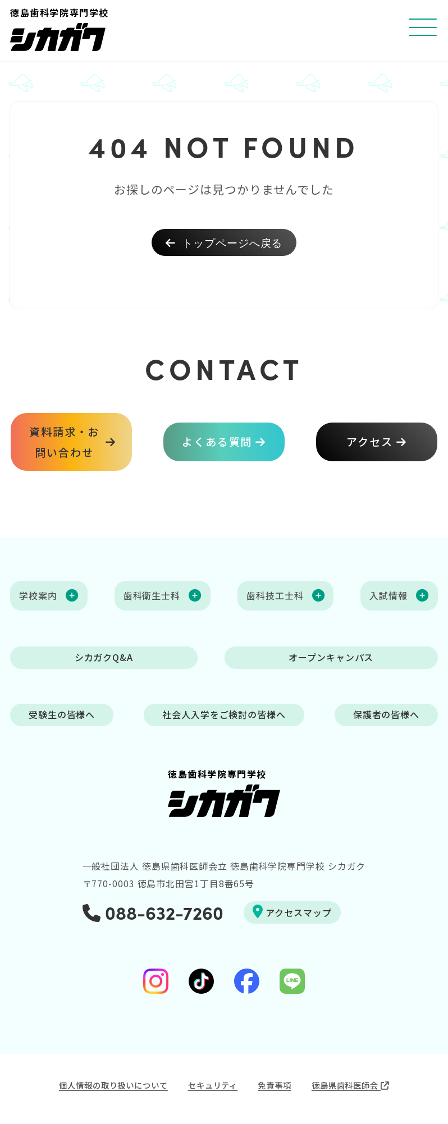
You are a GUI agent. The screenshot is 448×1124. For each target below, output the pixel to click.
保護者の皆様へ (386, 715)
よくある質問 (217, 442)
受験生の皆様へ (62, 715)
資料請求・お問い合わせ (64, 442)
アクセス (369, 442)
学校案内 (38, 595)
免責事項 (274, 1085)
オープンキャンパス (331, 657)
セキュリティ (212, 1085)
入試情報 (388, 595)
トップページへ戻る (224, 242)
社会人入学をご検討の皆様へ (224, 715)
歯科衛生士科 (152, 595)
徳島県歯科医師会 (350, 1085)
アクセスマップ (292, 912)
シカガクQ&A (104, 657)
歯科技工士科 (274, 595)
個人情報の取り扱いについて (113, 1085)
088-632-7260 (153, 912)
